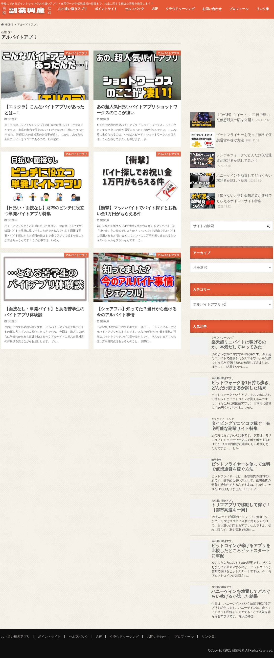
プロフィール (239, 9)
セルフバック (134, 9)
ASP (155, 9)
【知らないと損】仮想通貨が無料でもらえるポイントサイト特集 (231, 201)
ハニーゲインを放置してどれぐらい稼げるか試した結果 (231, 180)
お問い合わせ (212, 9)
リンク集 (262, 9)
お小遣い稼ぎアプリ (72, 9)
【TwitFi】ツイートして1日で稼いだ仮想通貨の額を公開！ (230, 120)
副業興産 (238, 650)
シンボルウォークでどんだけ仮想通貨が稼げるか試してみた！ (231, 160)
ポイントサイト (106, 9)
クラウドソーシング (180, 9)
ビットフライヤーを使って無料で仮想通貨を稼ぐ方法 (231, 140)
